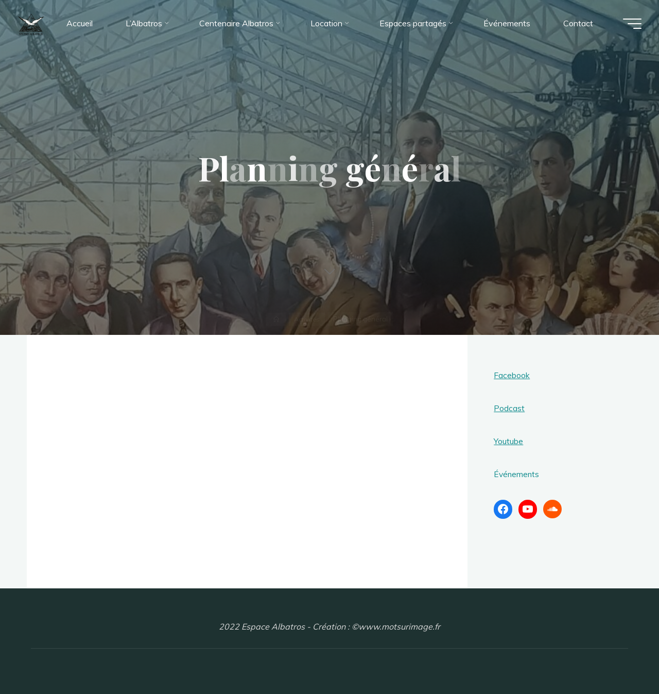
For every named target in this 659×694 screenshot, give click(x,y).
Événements (517, 474)
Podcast (509, 408)
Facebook (512, 375)
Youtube (508, 441)
